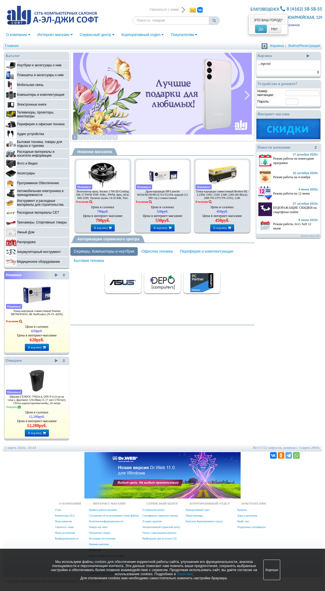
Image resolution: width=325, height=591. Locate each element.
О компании (18, 34)
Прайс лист (243, 521)
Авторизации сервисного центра (108, 239)
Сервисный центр (97, 34)
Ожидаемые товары (99, 533)
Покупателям (184, 34)
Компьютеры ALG (65, 515)
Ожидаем (32, 361)
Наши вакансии (63, 521)
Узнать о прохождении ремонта (159, 533)
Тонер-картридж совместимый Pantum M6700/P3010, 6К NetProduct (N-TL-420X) (37, 312)
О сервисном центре (153, 510)
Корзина (277, 46)
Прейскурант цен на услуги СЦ (159, 538)
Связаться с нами (64, 527)
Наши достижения (65, 533)
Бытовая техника (89, 260)
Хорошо (271, 570)
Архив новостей (309, 235)
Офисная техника (157, 251)
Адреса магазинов (247, 515)
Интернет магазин (55, 34)
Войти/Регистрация (304, 46)
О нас (58, 510)
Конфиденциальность (66, 538)
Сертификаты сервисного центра (160, 515)
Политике (184, 574)
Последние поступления (102, 538)
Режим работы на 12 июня (291, 193)
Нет (274, 29)
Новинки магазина (94, 152)
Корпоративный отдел (143, 34)
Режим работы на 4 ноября (291, 177)
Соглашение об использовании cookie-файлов (113, 515)
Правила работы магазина (103, 510)
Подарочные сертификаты (251, 527)
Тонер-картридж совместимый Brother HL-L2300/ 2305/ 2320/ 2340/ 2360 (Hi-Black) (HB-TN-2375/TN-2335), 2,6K (222, 194)
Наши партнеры (194, 515)
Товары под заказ (98, 527)
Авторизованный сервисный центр (161, 527)
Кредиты (242, 510)
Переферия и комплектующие (207, 251)
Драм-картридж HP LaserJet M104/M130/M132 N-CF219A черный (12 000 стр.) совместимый (162, 194)
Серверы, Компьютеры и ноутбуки (104, 251)
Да (261, 29)
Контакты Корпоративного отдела (204, 521)
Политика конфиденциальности (106, 521)
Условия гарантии (152, 521)
